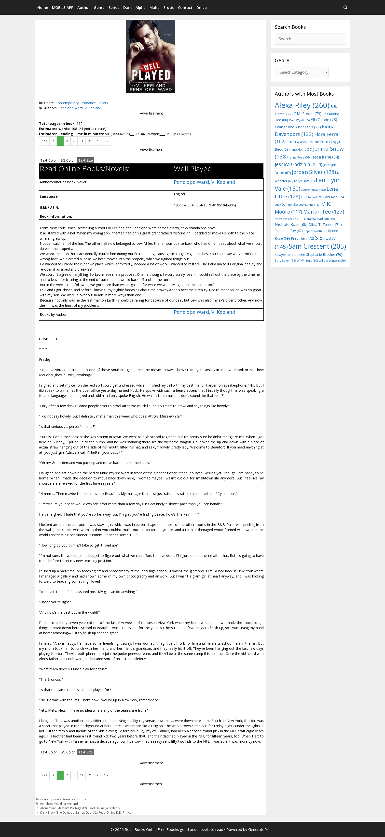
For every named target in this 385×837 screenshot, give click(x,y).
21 (89, 141)
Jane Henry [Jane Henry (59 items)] (301, 149)
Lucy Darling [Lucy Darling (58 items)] (286, 204)
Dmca (201, 7)
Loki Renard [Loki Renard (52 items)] (311, 197)
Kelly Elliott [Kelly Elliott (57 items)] (304, 181)
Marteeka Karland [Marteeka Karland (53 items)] (289, 219)
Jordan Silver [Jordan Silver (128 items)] (314, 171)
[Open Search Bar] (345, 7)
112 (106, 141)
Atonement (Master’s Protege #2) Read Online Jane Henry (80, 808)
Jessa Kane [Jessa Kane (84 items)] (325, 157)
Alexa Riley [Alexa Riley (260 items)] (302, 105)
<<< (44, 141)
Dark (127, 7)
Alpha (141, 7)
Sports (103, 103)
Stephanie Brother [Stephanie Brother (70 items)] (324, 254)
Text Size (85, 160)
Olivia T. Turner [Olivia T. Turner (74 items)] (325, 224)
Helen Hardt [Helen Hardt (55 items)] (297, 142)
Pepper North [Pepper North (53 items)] (315, 231)
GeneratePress (261, 829)
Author (83, 7)
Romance (88, 103)
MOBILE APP (62, 7)
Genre (99, 7)
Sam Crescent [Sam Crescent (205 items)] (317, 246)
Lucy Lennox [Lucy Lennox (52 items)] (309, 204)
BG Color (67, 160)
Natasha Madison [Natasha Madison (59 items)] (319, 219)
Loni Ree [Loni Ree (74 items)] (334, 196)
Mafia (155, 7)
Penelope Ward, (192, 182)
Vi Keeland (93, 108)
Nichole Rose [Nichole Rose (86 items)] (291, 224)
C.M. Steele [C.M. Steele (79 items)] (307, 113)
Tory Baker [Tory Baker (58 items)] (285, 261)
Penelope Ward (70, 108)
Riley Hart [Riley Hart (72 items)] (302, 238)
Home (42, 7)
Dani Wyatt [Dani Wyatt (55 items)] (299, 120)
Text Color (48, 160)
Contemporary (67, 103)
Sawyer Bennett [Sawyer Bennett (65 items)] (290, 254)
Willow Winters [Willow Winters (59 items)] (332, 261)
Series (114, 7)
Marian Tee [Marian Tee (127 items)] (323, 211)
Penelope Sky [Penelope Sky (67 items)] (289, 230)
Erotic (169, 7)
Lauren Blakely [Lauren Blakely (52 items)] (313, 189)
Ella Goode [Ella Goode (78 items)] (324, 119)
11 (81, 141)
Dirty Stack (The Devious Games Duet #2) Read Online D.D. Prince (85, 812)
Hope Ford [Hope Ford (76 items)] (322, 141)
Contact (185, 7)
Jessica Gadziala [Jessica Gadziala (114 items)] (298, 164)
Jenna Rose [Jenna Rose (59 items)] (299, 157)
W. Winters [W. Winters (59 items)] (307, 261)
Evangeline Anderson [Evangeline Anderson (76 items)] (298, 126)
